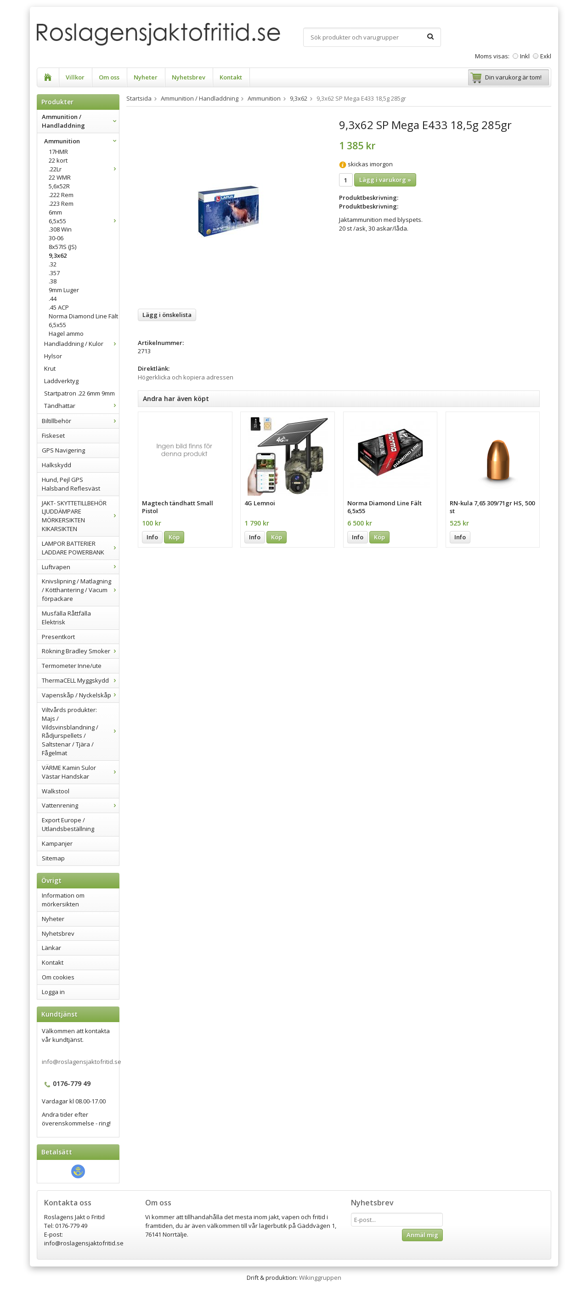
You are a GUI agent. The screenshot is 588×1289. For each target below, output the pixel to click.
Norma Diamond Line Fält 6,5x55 (83, 320)
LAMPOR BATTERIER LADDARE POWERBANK (80, 547)
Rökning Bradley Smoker (80, 651)
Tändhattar (81, 405)
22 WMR (60, 177)
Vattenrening (80, 805)
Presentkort (58, 637)
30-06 (56, 238)
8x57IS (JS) (62, 247)
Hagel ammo (66, 333)
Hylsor (53, 356)
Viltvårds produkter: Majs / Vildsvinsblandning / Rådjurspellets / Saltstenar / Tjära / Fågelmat (80, 731)
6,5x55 (84, 221)
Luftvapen (80, 567)
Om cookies (58, 977)
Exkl (545, 56)
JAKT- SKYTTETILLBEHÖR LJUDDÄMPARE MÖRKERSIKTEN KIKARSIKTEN (80, 516)
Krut (50, 368)
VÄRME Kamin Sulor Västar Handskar (80, 771)
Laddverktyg (61, 381)
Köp (174, 537)
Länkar (51, 948)
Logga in (53, 992)
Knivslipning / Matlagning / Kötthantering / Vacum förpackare (80, 590)
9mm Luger (64, 290)
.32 (53, 264)
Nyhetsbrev (188, 77)
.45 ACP (59, 307)
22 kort (58, 160)
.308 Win (60, 229)
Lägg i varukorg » (385, 179)
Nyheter (146, 77)
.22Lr (84, 169)
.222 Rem (61, 195)
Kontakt (231, 77)
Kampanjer (57, 843)
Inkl (525, 56)
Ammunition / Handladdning (80, 121)
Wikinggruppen (320, 1277)
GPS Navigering (63, 450)
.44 (53, 298)
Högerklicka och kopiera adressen (185, 377)
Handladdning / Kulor (81, 343)
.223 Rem (61, 203)
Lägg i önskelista (167, 315)
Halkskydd (56, 465)
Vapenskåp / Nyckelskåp (80, 695)
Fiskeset (53, 435)
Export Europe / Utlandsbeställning (68, 824)
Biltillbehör (80, 421)
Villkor (75, 77)
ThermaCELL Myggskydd (80, 680)
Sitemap (53, 858)
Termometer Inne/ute (72, 665)
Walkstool (55, 791)
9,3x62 (58, 255)
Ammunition (81, 141)
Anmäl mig (422, 1235)
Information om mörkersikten (63, 899)
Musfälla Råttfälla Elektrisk (66, 617)
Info (152, 537)
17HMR (58, 151)
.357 (54, 273)
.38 (53, 281)
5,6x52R (59, 186)
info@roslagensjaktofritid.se (81, 1061)
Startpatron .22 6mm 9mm (79, 393)
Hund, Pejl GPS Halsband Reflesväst (71, 483)
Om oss (109, 77)
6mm (55, 212)
